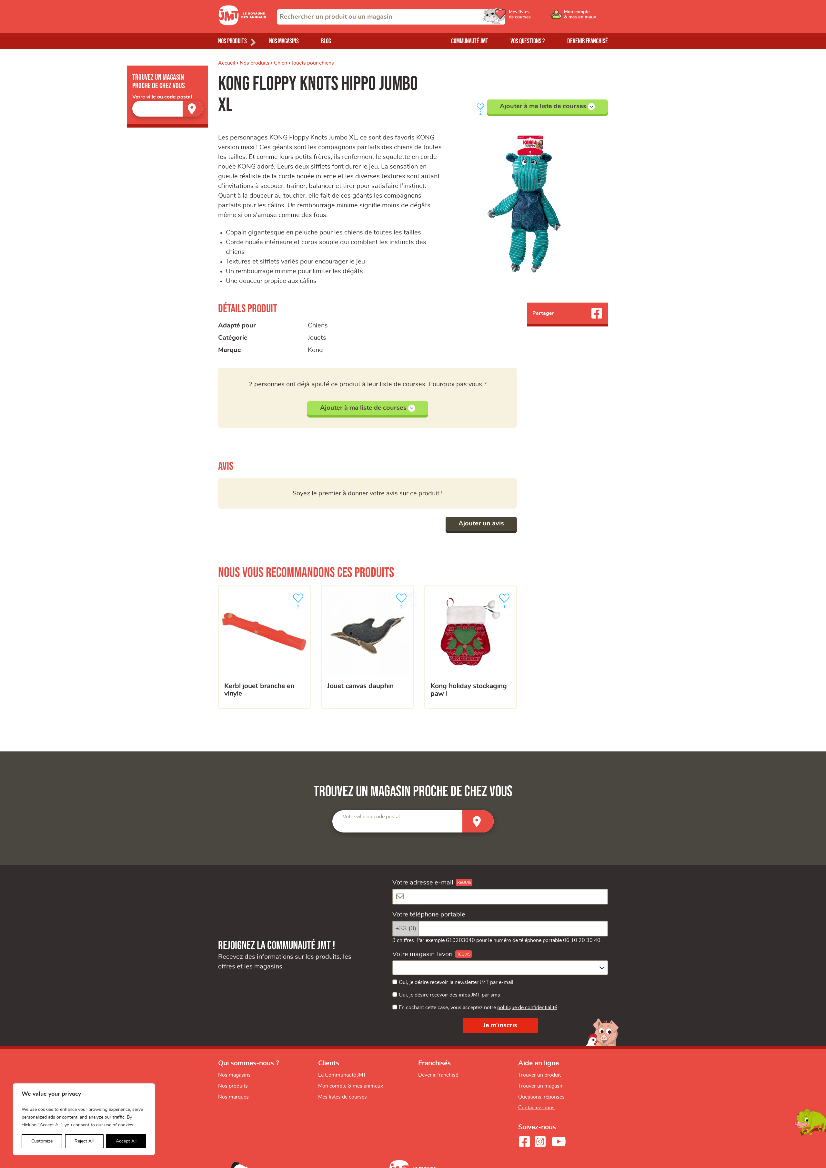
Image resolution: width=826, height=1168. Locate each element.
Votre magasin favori (422, 954)
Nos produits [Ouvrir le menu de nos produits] (232, 41)
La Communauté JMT (342, 1075)
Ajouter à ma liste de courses (547, 106)
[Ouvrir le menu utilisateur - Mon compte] (586, 17)
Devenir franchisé (587, 41)
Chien (280, 63)
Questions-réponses (541, 1097)
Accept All (126, 1141)
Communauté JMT (469, 41)
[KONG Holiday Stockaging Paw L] (470, 647)
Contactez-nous (536, 1107)
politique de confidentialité (527, 1007)
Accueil (226, 63)
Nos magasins (284, 41)
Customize (42, 1141)
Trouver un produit (539, 1075)
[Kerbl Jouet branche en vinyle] (264, 647)
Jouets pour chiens (313, 63)
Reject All (84, 1141)
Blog (326, 41)
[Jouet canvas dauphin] (367, 647)
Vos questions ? (527, 41)
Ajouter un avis (481, 523)
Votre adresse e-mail (422, 882)
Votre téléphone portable (428, 914)
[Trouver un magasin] (193, 109)
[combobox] (391, 17)
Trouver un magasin (541, 1086)
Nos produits (254, 63)
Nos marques (233, 1097)
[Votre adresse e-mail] (500, 896)
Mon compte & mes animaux (350, 1086)
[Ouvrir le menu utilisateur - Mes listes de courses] (537, 17)
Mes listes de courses (342, 1097)
